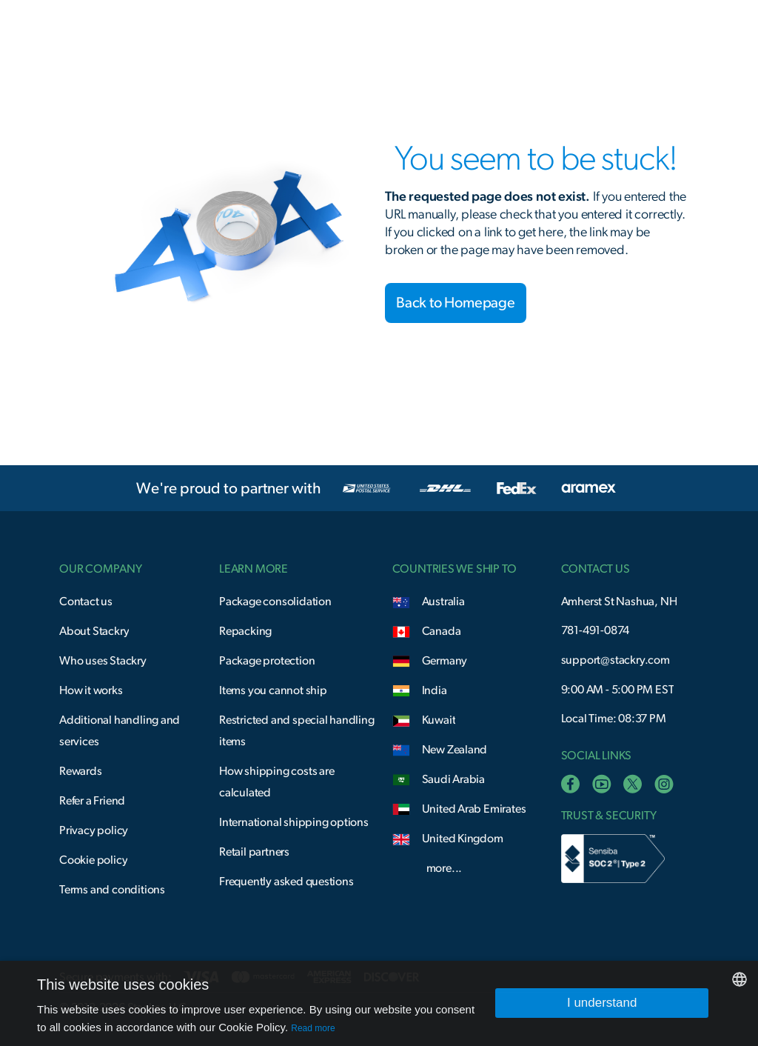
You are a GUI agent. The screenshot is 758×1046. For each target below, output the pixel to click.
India (434, 690)
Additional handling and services (119, 730)
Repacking (245, 631)
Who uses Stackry (103, 661)
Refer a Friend (92, 801)
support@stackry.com (615, 660)
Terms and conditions (112, 890)
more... (444, 868)
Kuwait (439, 720)
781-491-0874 (595, 630)
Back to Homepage (455, 303)
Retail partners (254, 852)
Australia (443, 601)
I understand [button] (602, 1003)
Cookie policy (93, 860)
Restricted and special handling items (297, 730)
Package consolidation (275, 601)
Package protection (267, 661)
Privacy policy (93, 830)
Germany (445, 661)
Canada (441, 631)
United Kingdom (462, 839)
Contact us (86, 601)
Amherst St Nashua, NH (619, 601)
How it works (91, 690)
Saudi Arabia (454, 779)
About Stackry (94, 631)
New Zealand (455, 750)
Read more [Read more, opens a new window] (313, 1028)
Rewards (80, 771)
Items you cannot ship (273, 690)
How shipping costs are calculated (277, 782)
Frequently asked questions (286, 881)
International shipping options (294, 822)
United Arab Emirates (474, 809)
